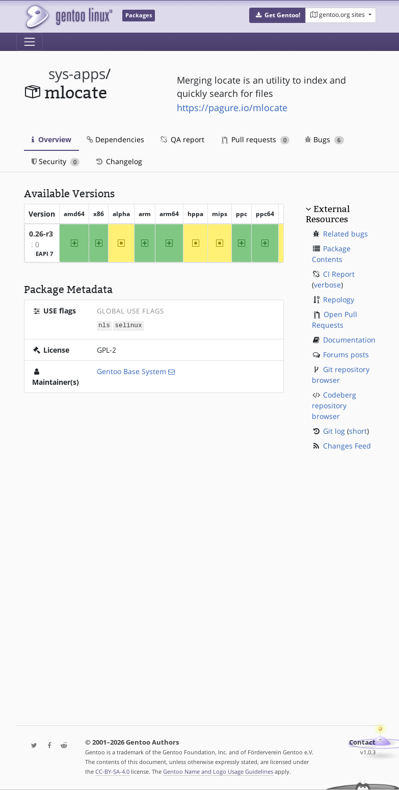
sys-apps (76, 73)
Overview (51, 139)
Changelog (118, 161)
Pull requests (256, 139)
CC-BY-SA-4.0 (112, 771)
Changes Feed (347, 446)
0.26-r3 (41, 234)
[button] (277, 15)
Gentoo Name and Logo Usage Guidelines (218, 771)
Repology (338, 299)
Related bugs (345, 234)
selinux (128, 325)
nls (104, 325)
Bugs (324, 139)
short (358, 431)
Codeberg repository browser (334, 405)
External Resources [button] (328, 214)
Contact (362, 742)
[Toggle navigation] (29, 42)
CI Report (339, 274)
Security (56, 161)
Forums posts (346, 354)
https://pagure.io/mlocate (232, 107)
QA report (181, 139)
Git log (334, 431)
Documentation (349, 340)
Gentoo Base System (131, 371)
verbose (327, 284)
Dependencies (115, 139)
